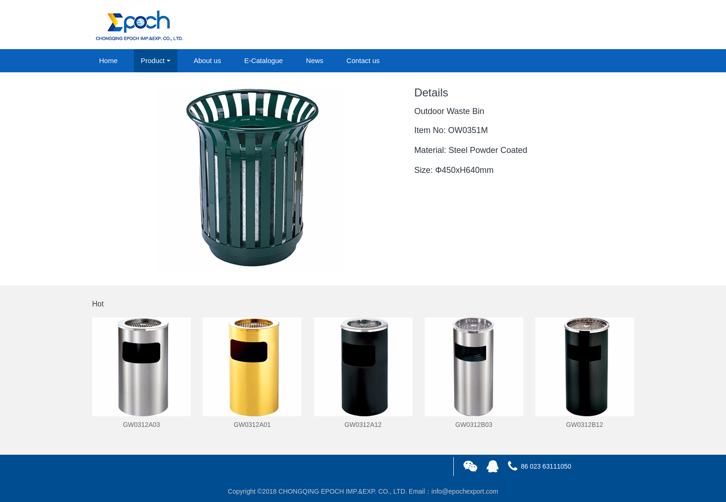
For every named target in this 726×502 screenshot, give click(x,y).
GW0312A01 (252, 424)
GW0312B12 (584, 424)
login (571, 25)
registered (612, 25)
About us (207, 60)
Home (108, 60)
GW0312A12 (363, 424)
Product (153, 60)
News (315, 60)
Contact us (363, 60)
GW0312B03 (473, 424)
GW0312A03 (141, 424)
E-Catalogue (263, 60)
